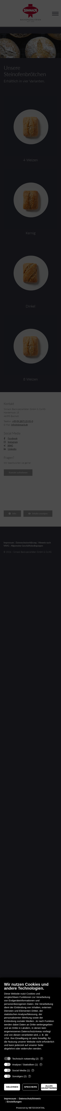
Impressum (10, 1098)
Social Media (19, 1070)
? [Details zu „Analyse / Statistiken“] (40, 1064)
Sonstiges (17, 1076)
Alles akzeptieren (49, 1087)
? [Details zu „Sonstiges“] (29, 1076)
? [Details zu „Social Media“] (33, 1070)
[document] (30, 1018)
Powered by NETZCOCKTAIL (30, 1108)
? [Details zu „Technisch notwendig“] (41, 1058)
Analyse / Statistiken (23, 1064)
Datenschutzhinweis (30, 1098)
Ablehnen (12, 1087)
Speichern (30, 1087)
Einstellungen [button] (14, 1101)
